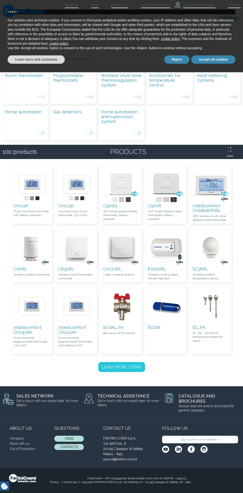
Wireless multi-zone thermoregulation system (121, 80)
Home (7, 59)
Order (230, 156)
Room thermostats (24, 75)
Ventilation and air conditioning (127, 32)
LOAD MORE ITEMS (121, 366)
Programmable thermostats (68, 78)
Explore (228, 18)
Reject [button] (177, 480)
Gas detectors (67, 111)
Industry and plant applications (199, 32)
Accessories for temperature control (165, 80)
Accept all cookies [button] (213, 480)
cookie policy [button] (170, 459)
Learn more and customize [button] (36, 480)
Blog (15, 43)
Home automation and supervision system (119, 116)
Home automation (23, 111)
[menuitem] (230, 5)
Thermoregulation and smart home (52, 32)
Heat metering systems (212, 78)
